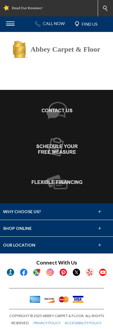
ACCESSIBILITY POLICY (83, 323)
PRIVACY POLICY (47, 323)
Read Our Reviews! (27, 8)
